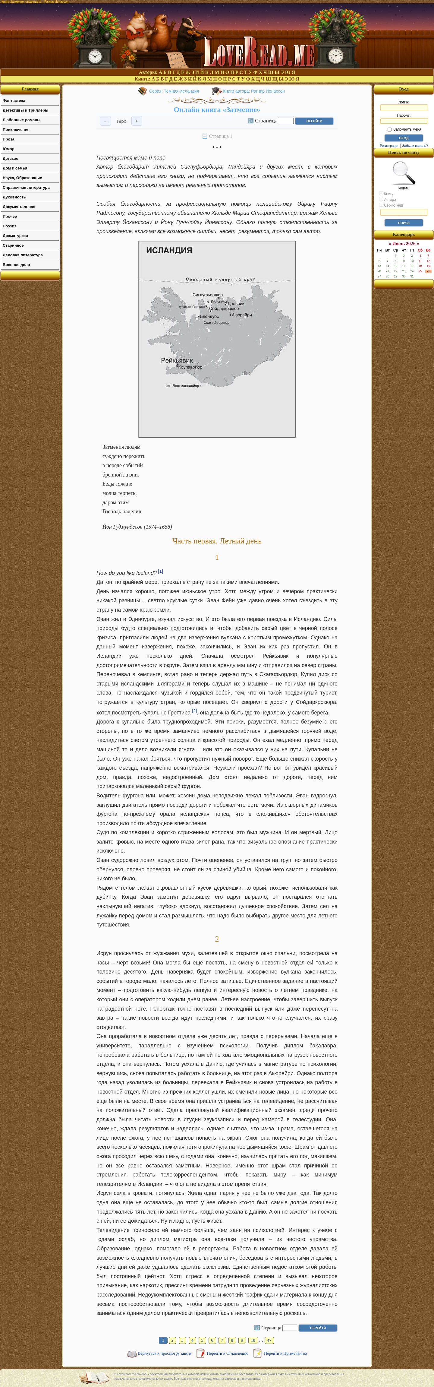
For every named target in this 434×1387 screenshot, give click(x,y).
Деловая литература (23, 255)
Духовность (14, 197)
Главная (30, 89)
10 (253, 1340)
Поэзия (10, 226)
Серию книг (391, 205)
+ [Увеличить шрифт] (137, 121)
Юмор (8, 149)
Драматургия (15, 235)
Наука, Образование (22, 178)
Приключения (16, 129)
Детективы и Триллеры (25, 110)
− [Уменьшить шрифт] (105, 121)
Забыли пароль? (415, 145)
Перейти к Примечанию (285, 1353)
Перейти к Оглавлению (228, 1353)
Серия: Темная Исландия (174, 91)
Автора (387, 199)
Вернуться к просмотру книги (165, 1353)
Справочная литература (26, 187)
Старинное (13, 245)
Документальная (19, 206)
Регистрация (389, 145)
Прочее (10, 216)
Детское (10, 158)
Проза (8, 139)
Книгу (386, 193)
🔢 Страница (263, 120)
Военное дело (16, 264)
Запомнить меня (404, 129)
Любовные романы (21, 120)
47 (269, 1340)
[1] (160, 571)
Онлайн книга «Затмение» (217, 109)
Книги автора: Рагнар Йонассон (254, 91)
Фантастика (14, 100)
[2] (194, 710)
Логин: (404, 105)
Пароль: (404, 118)
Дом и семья (15, 168)
